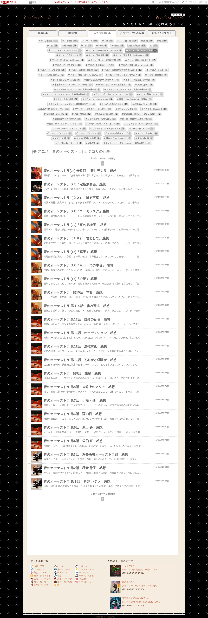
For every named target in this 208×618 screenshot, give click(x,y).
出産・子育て (38, 566)
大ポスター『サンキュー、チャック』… (141, 585)
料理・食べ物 (38, 582)
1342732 (176, 15)
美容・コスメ (38, 572)
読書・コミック (63, 578)
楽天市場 (203, 2)
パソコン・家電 (84, 575)
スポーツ (81, 566)
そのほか (81, 578)
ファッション (38, 569)
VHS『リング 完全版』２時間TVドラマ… (142, 569)
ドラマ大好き (128, 566)
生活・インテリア (40, 578)
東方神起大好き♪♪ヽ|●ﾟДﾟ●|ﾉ (136, 598)
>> (169, 2)
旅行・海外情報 (63, 582)
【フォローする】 (163, 18)
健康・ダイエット (40, 575)
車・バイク (82, 572)
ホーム (26, 18)
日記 (34, 18)
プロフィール (43, 18)
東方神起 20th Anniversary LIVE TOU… (141, 602)
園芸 (58, 585)
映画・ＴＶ (37, 2)
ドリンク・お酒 (39, 585)
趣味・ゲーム (62, 569)
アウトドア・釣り (85, 569)
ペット (59, 566)
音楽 (58, 575)
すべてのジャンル (85, 582)
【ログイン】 (179, 18)
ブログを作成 (190, 2)
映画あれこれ (128, 582)
